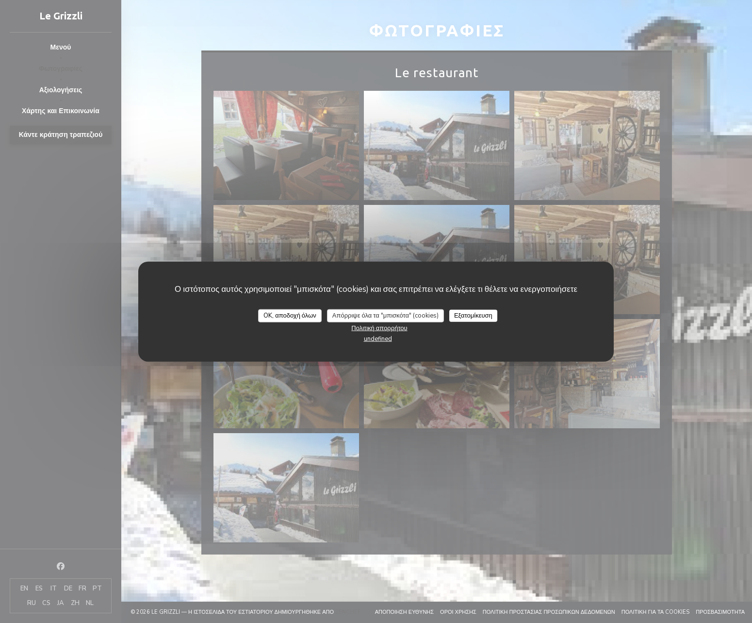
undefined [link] (378, 339)
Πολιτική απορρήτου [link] (379, 328)
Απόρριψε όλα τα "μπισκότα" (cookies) (385, 315)
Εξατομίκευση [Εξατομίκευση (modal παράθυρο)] (473, 315)
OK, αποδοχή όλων (289, 315)
